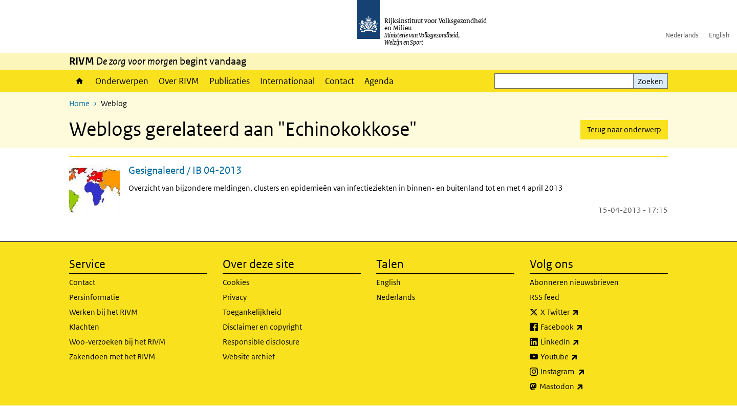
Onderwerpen (121, 81)
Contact (339, 81)
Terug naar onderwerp (624, 129)
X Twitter (582, 312)
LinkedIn (582, 342)
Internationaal (287, 81)
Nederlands (682, 35)
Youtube (581, 357)
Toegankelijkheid (252, 312)
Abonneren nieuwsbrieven (574, 282)
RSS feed (544, 297)
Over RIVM (179, 81)
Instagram (585, 372)
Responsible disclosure (261, 342)
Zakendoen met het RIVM (112, 356)
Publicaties (229, 81)
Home (79, 81)
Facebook (584, 327)
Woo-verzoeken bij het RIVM (117, 342)
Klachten (84, 327)
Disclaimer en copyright (262, 327)
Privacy (235, 297)
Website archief (249, 356)
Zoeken (650, 81)
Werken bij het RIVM (103, 312)
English (719, 35)
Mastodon (583, 386)
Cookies (236, 282)
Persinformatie (94, 297)
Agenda (379, 81)
